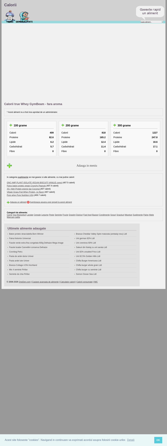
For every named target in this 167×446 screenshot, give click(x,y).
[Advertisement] (40, 63)
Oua (15, 215)
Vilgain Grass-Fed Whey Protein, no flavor (25, 192)
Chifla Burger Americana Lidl (88, 261)
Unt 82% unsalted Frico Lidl (88, 252)
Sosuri (113, 215)
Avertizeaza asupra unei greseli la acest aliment (51, 202)
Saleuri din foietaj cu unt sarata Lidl (91, 247)
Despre (24, 16)
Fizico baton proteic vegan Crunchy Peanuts (26, 186)
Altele (151, 215)
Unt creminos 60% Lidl (86, 243)
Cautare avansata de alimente (45, 282)
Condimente (104, 215)
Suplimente (138, 215)
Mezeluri (128, 215)
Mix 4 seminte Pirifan (18, 269)
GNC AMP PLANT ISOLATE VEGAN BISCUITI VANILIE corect (34, 182)
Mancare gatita (13, 217)
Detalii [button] (130, 440)
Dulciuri (79, 215)
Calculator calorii (67, 282)
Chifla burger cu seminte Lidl (88, 269)
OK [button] (158, 440)
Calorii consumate (84, 282)
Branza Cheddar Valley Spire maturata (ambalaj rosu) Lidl (101, 234)
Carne (9, 215)
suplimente (23, 177)
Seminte (58, 215)
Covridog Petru (15, 252)
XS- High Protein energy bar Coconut (23, 189)
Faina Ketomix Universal (20, 238)
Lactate (30, 215)
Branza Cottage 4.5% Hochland (23, 265)
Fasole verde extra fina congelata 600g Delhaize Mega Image (36, 243)
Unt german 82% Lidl (85, 238)
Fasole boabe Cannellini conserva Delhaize (28, 247)
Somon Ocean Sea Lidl (86, 274)
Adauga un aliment (18, 202)
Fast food (87, 215)
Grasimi (72, 215)
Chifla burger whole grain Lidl (89, 265)
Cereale (37, 215)
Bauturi (95, 215)
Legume (44, 215)
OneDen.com (24, 282)
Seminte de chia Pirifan (19, 274)
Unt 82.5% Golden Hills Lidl (88, 256)
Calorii (10, 16)
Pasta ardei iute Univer (19, 261)
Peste (51, 215)
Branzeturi (21, 215)
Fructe (65, 215)
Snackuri (120, 215)
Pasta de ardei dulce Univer (21, 256)
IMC (96, 282)
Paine (145, 215)
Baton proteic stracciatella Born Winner (26, 234)
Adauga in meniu (87, 165)
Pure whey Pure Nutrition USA (20, 195)
